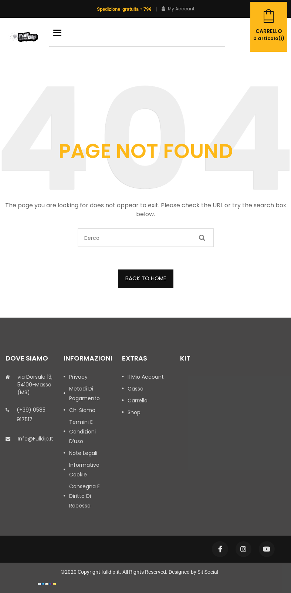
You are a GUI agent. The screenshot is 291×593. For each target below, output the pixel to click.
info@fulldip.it (35, 438)
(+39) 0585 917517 (31, 414)
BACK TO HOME (145, 278)
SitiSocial (207, 572)
